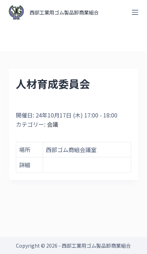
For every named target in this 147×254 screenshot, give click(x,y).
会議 (52, 124)
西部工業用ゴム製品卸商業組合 (64, 12)
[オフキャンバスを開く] (135, 12)
